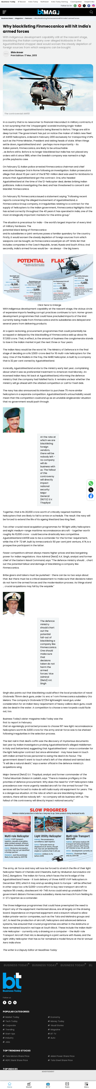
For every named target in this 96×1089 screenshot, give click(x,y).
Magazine (55, 1029)
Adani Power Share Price (63, 1056)
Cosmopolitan (76, 2)
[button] (86, 1085)
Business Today (8, 2)
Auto (53, 1037)
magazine (19, 18)
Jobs (7, 1042)
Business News (7, 18)
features (28, 18)
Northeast (45, 2)
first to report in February (17, 722)
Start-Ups (10, 1033)
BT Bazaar (22, 2)
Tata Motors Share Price (17, 1056)
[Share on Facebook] (90, 496)
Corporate (10, 1025)
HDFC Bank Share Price (16, 1060)
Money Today (57, 1021)
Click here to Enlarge (49, 305)
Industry (9, 1037)
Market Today (12, 1017)
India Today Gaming (59, 2)
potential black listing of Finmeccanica (24, 230)
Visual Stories (57, 1025)
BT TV (53, 1033)
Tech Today (11, 1021)
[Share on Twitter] (90, 490)
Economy (55, 1017)
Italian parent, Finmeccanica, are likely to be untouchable (35, 148)
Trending (9, 1029)
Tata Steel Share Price (62, 1060)
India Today (33, 2)
